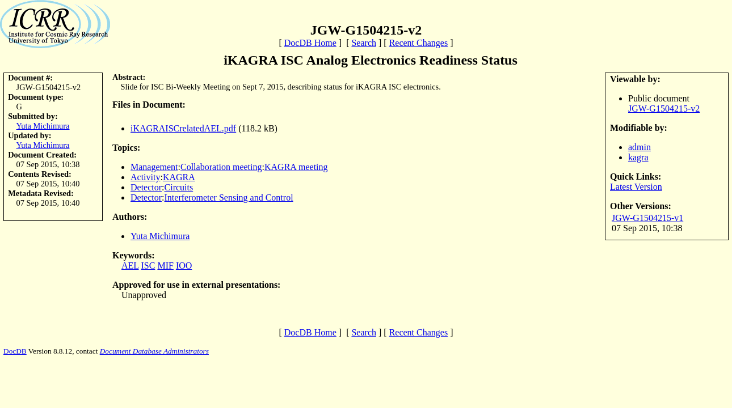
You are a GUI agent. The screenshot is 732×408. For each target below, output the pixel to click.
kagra (638, 157)
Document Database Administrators (154, 351)
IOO (184, 265)
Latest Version (636, 187)
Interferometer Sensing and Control (229, 197)
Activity (145, 177)
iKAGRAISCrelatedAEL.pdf (183, 128)
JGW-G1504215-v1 (647, 218)
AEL (130, 265)
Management (154, 167)
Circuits (179, 187)
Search (363, 43)
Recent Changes (418, 43)
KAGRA (179, 177)
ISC (148, 265)
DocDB (15, 351)
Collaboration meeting (221, 167)
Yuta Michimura (43, 125)
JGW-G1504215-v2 (664, 108)
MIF (165, 265)
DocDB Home (310, 43)
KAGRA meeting (296, 167)
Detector (146, 187)
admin (639, 147)
